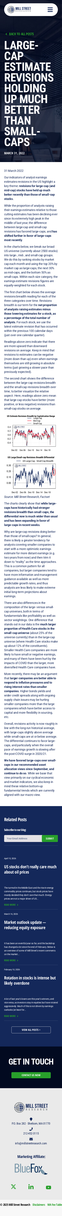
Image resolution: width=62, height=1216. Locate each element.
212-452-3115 (31, 1133)
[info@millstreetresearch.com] (31, 1139)
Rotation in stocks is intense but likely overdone (30, 980)
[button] (50, 9)
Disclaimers (39, 1205)
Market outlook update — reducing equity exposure (25, 924)
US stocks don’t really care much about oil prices (30, 869)
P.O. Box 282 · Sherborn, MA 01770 (31, 1123)
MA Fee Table (54, 1205)
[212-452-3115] (31, 1129)
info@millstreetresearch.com (31, 1143)
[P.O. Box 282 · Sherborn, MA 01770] (31, 1119)
